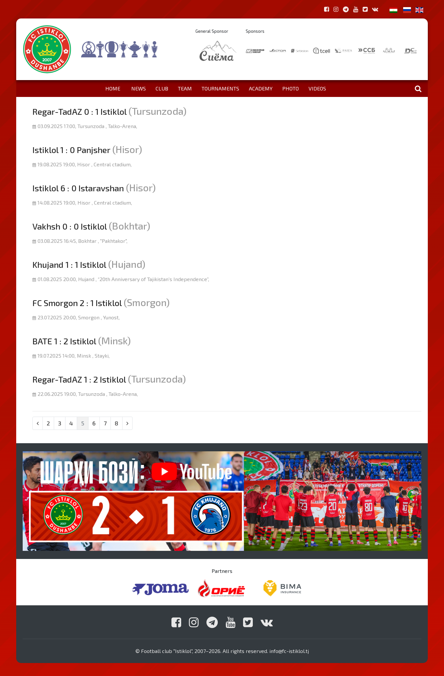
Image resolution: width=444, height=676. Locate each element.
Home (112, 88)
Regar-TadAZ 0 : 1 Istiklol (79, 111)
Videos (317, 88)
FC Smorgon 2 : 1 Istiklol (77, 303)
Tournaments (220, 88)
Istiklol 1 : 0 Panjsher (71, 150)
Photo (290, 88)
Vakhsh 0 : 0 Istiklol (69, 226)
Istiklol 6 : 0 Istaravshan (78, 188)
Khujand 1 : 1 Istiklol (69, 264)
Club (162, 88)
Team (185, 88)
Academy (261, 88)
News (138, 88)
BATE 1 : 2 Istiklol (64, 341)
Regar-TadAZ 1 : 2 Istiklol (79, 379)
